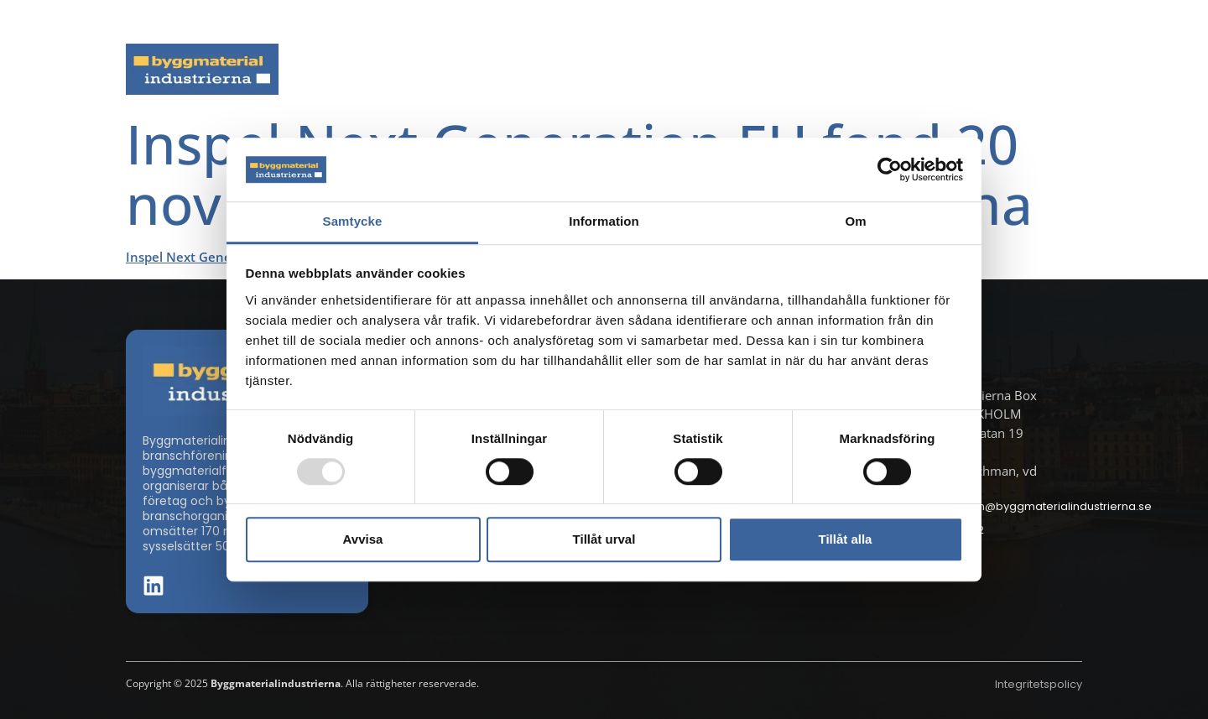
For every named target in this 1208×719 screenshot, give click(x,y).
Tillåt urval (604, 539)
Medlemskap (930, 69)
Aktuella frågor (509, 69)
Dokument (803, 69)
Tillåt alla (845, 539)
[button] (1077, 21)
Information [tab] (604, 222)
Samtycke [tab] (353, 222)
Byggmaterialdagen (663, 69)
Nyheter (394, 69)
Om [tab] (855, 222)
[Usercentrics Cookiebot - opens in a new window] (889, 169)
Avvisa (363, 539)
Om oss (1046, 69)
